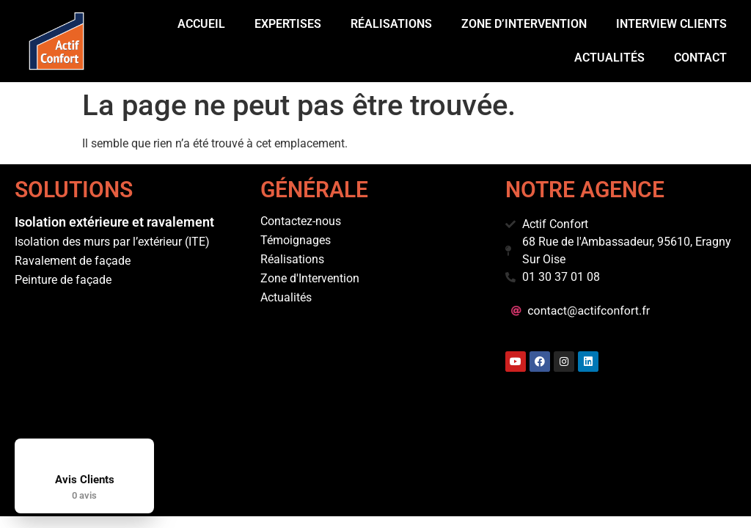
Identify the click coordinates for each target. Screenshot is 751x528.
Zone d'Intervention (309, 278)
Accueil (201, 24)
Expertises (287, 24)
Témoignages (295, 240)
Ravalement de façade (73, 261)
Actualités (609, 58)
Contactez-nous (300, 221)
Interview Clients (671, 24)
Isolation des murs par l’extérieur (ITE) (112, 242)
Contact (700, 58)
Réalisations (391, 24)
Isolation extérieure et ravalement (114, 222)
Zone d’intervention (524, 24)
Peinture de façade (63, 280)
